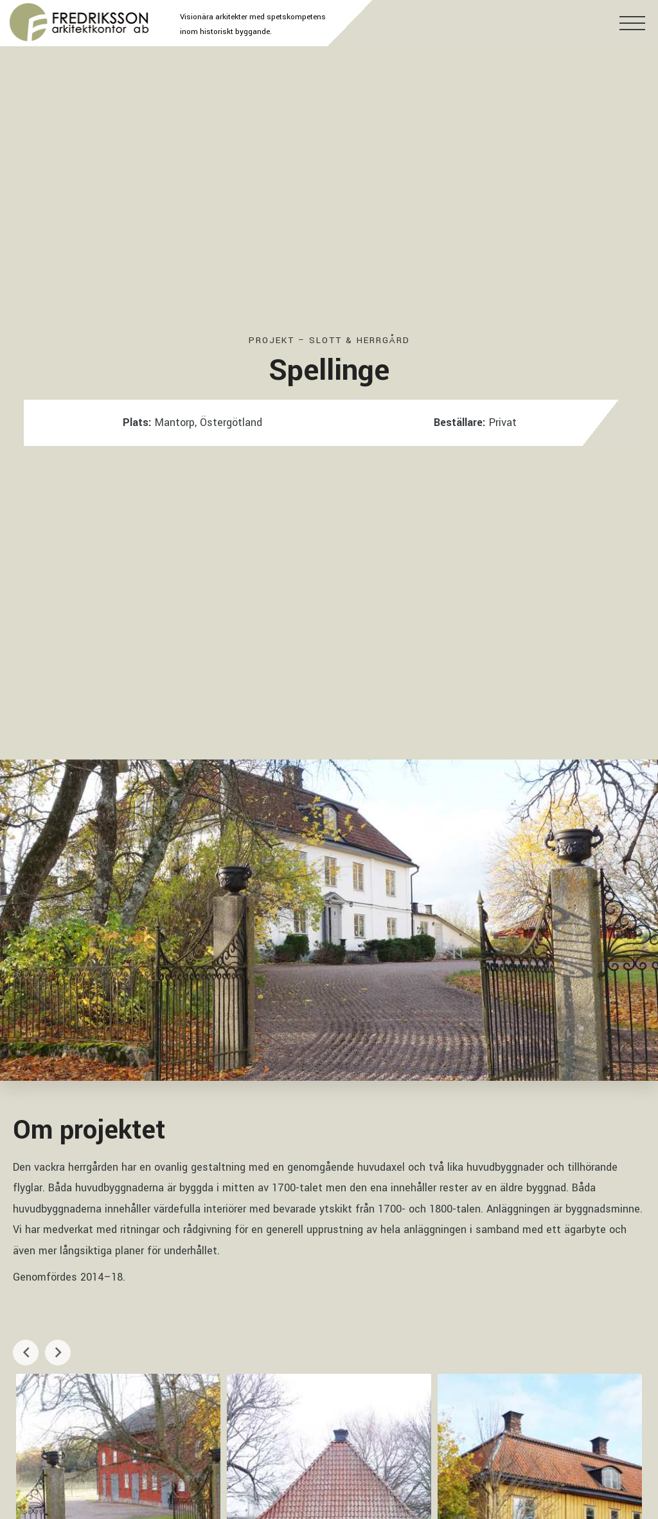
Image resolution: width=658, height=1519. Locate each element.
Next (58, 1351)
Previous (26, 1351)
